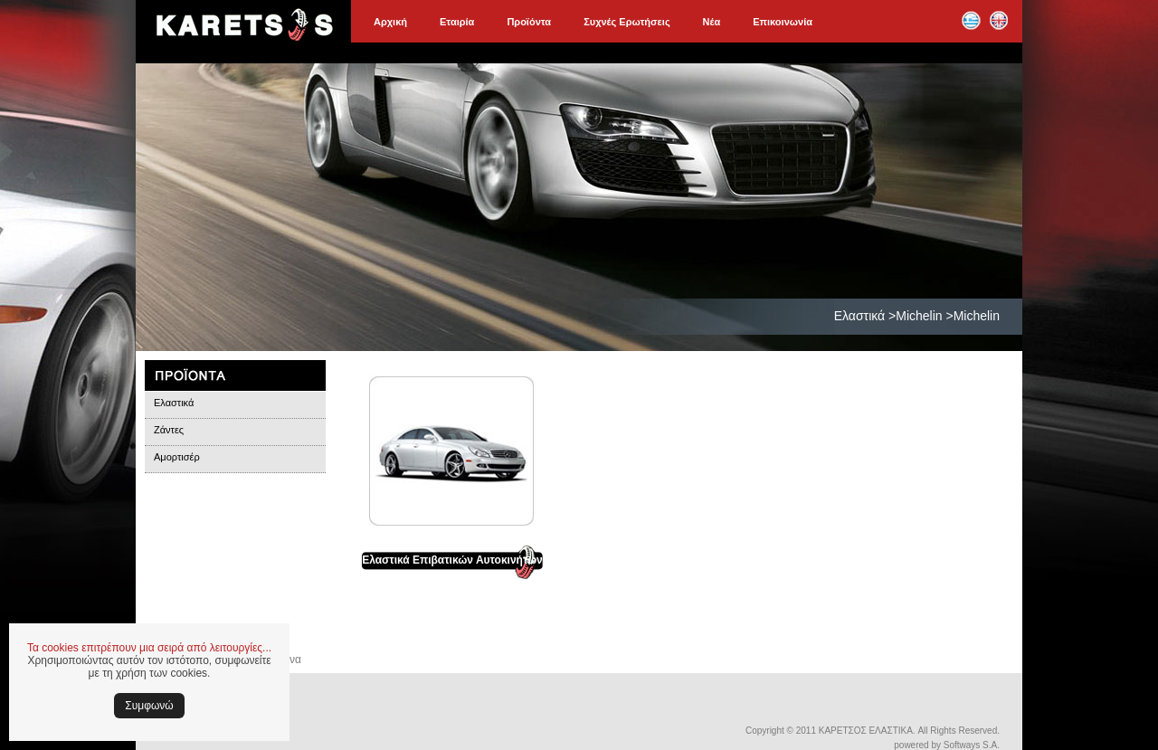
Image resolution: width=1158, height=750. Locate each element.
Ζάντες (169, 429)
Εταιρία (457, 21)
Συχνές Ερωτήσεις (626, 21)
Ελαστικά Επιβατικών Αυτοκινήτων (452, 560)
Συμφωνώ (149, 705)
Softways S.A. (972, 745)
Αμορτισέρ (177, 456)
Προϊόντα (529, 21)
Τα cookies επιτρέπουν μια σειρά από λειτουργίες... (149, 647)
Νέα (712, 21)
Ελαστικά (174, 402)
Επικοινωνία (782, 21)
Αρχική (390, 21)
